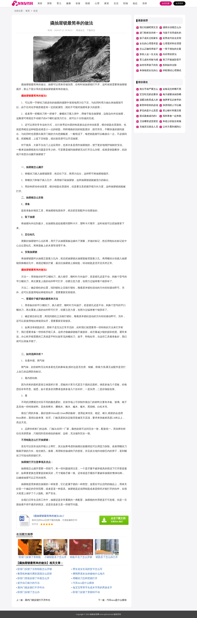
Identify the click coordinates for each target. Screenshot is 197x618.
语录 (144, 3)
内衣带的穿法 (170, 54)
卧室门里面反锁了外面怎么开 (33, 578)
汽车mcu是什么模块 (83, 583)
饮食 (78, 3)
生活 (116, 3)
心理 (97, 3)
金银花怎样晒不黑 (172, 89)
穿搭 (49, 3)
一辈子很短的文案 (172, 49)
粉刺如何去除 (170, 65)
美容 (40, 3)
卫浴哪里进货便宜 (149, 121)
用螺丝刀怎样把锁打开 (85, 578)
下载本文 (91, 30)
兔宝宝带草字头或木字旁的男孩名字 (92, 587)
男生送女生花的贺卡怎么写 (87, 569)
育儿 (59, 3)
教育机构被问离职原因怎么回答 (35, 573)
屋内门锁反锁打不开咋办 (31, 587)
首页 (27, 11)
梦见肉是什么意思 (149, 110)
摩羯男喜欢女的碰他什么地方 (89, 573)
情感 (87, 3)
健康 (68, 3)
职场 (125, 3)
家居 (106, 3)
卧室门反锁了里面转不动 (86, 592)
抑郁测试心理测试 (172, 70)
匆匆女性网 (94, 614)
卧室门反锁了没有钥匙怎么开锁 (35, 569)
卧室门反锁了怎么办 (29, 592)
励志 (135, 3)
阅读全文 (80, 30)
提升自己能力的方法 (29, 583)
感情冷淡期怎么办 (172, 27)
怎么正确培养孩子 (149, 49)
